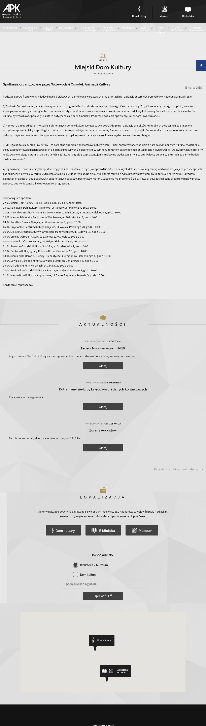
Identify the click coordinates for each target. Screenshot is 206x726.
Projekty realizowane (109, 29)
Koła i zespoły (144, 29)
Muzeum (142, 530)
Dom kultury (63, 530)
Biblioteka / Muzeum (94, 564)
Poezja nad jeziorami (160, 30)
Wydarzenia (10, 27)
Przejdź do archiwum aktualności (178, 469)
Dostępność (66, 27)
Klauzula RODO (48, 29)
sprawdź (103, 596)
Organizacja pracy (30, 29)
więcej (103, 366)
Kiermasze (128, 27)
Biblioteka (103, 530)
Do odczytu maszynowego (87, 29)
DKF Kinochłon (177, 29)
